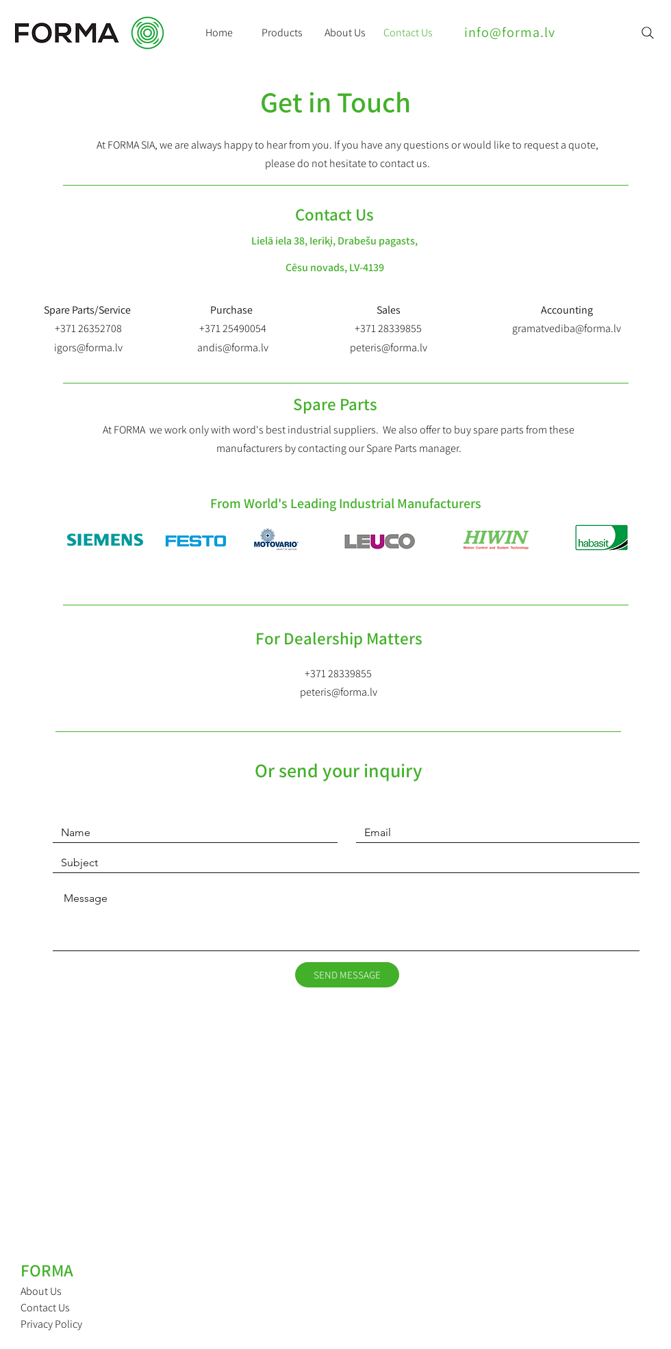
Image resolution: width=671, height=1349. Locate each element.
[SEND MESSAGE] (347, 974)
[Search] (647, 32)
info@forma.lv (509, 32)
